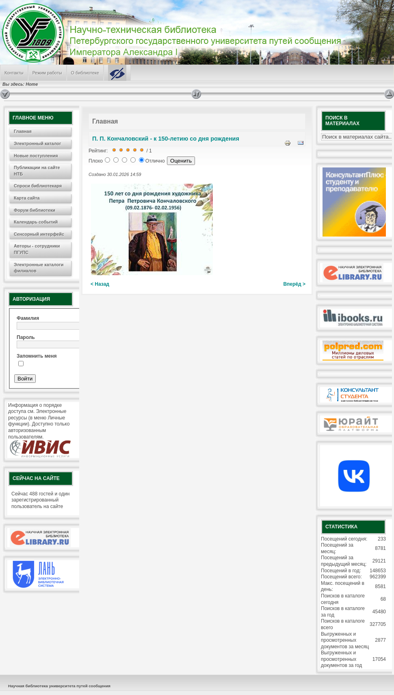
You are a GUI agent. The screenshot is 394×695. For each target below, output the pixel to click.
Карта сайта (27, 197)
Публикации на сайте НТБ (37, 170)
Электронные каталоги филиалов (38, 268)
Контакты (14, 72)
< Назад (100, 284)
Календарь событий (36, 221)
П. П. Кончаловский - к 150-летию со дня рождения (165, 138)
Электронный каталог (37, 143)
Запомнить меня (37, 356)
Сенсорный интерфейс (39, 234)
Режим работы (47, 72)
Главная (23, 131)
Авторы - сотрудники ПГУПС (37, 249)
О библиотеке (85, 72)
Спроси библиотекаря (38, 185)
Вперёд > (294, 284)
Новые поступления (36, 155)
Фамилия (28, 318)
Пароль (26, 337)
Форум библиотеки (34, 210)
